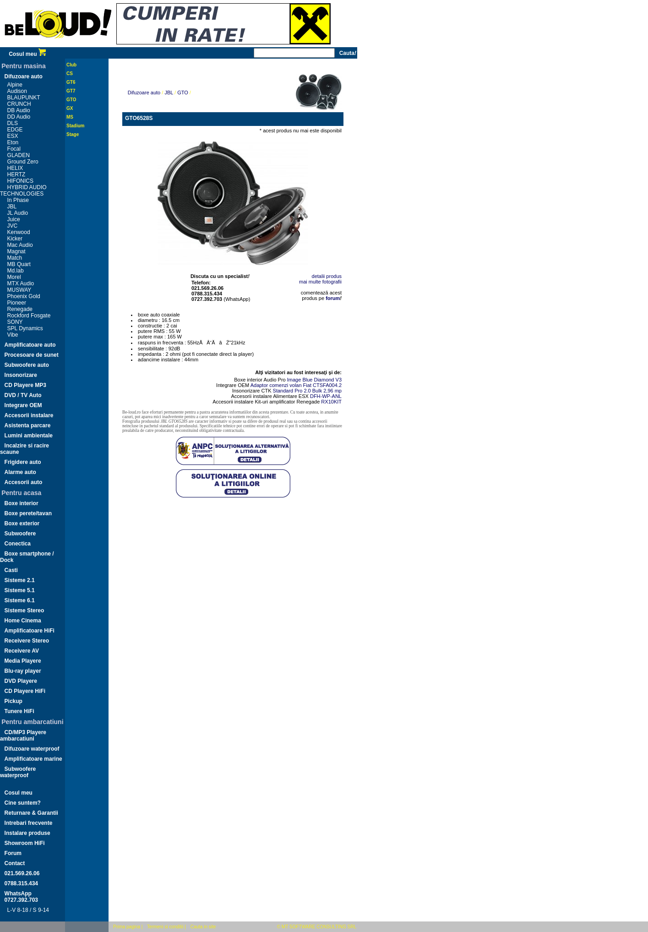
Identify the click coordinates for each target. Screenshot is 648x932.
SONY (15, 322)
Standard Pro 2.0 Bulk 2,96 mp (307, 390)
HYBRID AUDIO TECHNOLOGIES (23, 190)
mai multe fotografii (320, 281)
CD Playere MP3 (25, 385)
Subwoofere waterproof (18, 772)
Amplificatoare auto (30, 345)
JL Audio (17, 213)
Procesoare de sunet (32, 355)
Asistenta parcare (28, 425)
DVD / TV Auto (23, 395)
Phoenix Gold (23, 296)
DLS (12, 123)
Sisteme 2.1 (20, 580)
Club (71, 64)
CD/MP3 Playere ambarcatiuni (23, 735)
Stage (72, 134)
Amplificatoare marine (33, 759)
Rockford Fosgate (29, 315)
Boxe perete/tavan (28, 513)
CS (69, 73)
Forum (13, 853)
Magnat (16, 251)
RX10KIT (331, 401)
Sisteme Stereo (24, 610)
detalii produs (327, 276)
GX (69, 108)
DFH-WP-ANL (326, 396)
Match (14, 258)
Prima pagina (126, 926)
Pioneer (16, 303)
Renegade (20, 309)
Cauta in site (203, 926)
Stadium (75, 125)
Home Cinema (23, 620)
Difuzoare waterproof (32, 749)
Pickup (13, 701)
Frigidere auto (23, 462)
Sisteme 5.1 (20, 590)
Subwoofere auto (27, 365)
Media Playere (23, 661)
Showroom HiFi (25, 843)
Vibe (12, 335)
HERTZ (16, 174)
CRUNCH (19, 104)
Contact (15, 863)
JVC (12, 226)
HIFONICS (20, 181)
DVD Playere (21, 681)
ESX (12, 136)
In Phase (18, 200)
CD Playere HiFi (25, 691)
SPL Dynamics (25, 328)
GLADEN (18, 155)
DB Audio (18, 110)
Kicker (14, 238)
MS (69, 117)
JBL (12, 206)
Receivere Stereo (27, 641)
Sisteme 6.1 (20, 600)
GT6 (70, 82)
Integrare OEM (23, 405)
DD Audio (19, 117)
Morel (14, 277)
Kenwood (18, 232)
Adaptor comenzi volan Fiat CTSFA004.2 (296, 385)
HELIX (15, 168)
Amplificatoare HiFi (29, 630)
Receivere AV (22, 651)
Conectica (18, 543)
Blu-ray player (23, 671)
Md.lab (15, 270)
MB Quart (19, 264)
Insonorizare (21, 375)
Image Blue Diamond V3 (314, 379)
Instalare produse (27, 833)
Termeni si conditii (165, 926)
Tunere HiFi (19, 711)
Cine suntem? (23, 803)
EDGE (15, 129)
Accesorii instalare (29, 415)
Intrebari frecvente (29, 823)
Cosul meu (27, 54)
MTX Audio (20, 283)
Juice (13, 219)
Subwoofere (20, 533)
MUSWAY (19, 290)
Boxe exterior (22, 523)
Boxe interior (21, 503)
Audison (17, 91)
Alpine (14, 85)
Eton (13, 142)
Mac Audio (20, 245)
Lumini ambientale (29, 435)
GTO (71, 99)
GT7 (70, 90)
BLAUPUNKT (23, 97)
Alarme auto (20, 472)
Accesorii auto (24, 482)
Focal (14, 149)
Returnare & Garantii (31, 813)
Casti (11, 570)
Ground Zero (22, 161)
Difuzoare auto (24, 76)
